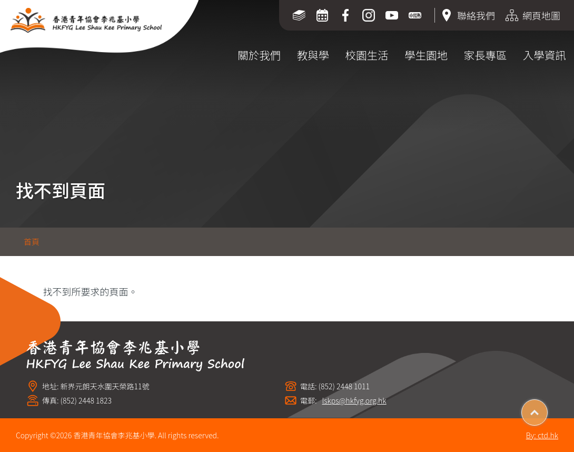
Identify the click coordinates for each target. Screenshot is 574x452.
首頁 (31, 241)
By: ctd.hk (542, 435)
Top (547, 409)
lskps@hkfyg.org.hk (354, 400)
